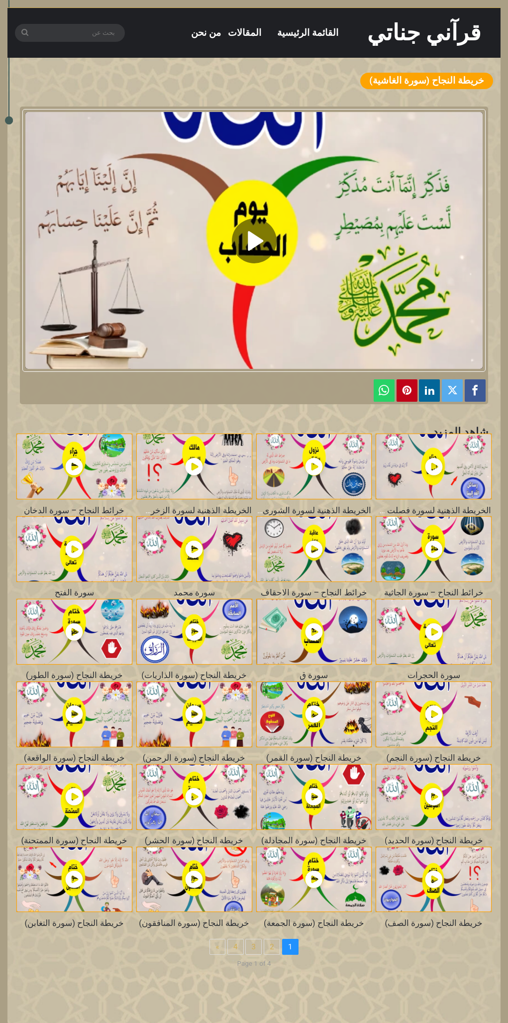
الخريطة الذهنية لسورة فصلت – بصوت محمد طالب (401, 510)
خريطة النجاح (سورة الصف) (434, 923)
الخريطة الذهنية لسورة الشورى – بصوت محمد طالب (279, 510)
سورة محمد (194, 592)
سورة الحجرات (433, 675)
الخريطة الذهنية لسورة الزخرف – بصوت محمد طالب (158, 510)
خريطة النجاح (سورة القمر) (314, 758)
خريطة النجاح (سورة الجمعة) (314, 923)
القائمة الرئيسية (307, 32)
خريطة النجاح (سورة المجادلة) (314, 840)
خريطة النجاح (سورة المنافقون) (194, 923)
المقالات (244, 32)
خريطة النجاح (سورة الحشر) (194, 840)
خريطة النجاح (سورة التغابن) (74, 923)
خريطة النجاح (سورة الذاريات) (194, 675)
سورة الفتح (74, 592)
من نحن (206, 32)
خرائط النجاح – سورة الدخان (74, 510)
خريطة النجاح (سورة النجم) (433, 758)
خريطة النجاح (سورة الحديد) (434, 840)
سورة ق (314, 675)
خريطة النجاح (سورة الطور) (74, 675)
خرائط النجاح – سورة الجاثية (434, 592)
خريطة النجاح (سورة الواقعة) (74, 758)
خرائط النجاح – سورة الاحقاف (314, 592)
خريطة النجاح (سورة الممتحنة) (74, 840)
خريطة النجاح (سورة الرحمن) (194, 758)
